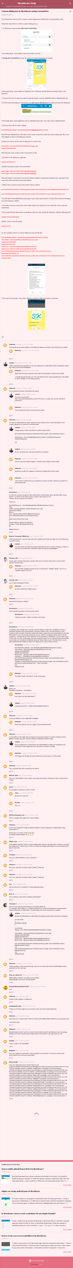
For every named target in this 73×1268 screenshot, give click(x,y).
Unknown (12, 344)
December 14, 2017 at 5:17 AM (30, 370)
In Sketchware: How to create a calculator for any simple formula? (29, 1213)
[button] (70, 11)
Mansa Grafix (13, 1062)
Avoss (11, 787)
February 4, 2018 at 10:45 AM (23, 420)
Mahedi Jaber (13, 775)
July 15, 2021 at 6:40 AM (22, 1016)
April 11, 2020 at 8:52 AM (19, 884)
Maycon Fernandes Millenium (19, 536)
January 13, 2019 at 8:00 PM (23, 734)
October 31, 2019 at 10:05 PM (25, 841)
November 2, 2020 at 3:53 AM (24, 963)
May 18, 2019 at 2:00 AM (31, 815)
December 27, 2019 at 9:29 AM (24, 864)
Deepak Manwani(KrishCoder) (19, 986)
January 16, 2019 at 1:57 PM (29, 458)
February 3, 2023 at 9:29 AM (26, 1062)
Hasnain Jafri (13, 558)
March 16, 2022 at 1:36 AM (22, 1040)
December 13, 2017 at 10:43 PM (30, 350)
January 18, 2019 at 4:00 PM (29, 721)
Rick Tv (11, 894)
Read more (67, 1185)
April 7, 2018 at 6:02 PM (27, 544)
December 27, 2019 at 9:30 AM (24, 874)
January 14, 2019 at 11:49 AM (29, 753)
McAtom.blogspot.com (16, 815)
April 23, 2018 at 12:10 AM (26, 580)
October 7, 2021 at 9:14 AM (23, 1029)
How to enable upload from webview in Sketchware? (23, 1169)
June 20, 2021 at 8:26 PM (26, 793)
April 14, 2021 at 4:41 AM (28, 1006)
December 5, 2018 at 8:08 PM (31, 645)
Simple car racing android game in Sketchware (21, 1191)
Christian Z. (13, 904)
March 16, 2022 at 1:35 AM (28, 802)
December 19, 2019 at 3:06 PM (24, 855)
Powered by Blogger (36, 1261)
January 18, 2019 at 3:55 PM (23, 765)
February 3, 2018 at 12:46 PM (23, 388)
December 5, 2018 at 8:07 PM (25, 627)
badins (40, 1264)
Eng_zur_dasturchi (15, 975)
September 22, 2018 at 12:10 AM (24, 598)
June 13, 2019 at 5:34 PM (22, 825)
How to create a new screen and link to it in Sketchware (24, 1236)
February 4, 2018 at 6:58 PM (28, 427)
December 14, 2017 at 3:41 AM (23, 363)
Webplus (12, 1050)
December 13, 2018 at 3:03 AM (24, 715)
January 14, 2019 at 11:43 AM (29, 673)
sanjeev (11, 363)
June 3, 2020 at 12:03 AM (21, 894)
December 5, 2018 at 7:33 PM (31, 614)
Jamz (17, 793)
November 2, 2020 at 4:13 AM (29, 478)
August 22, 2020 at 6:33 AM (29, 693)
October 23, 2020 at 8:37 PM (28, 913)
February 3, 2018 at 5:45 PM (28, 394)
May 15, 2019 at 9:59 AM (25, 775)
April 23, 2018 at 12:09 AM (26, 558)
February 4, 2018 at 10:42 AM (29, 407)
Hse (10, 884)
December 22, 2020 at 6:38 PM (31, 975)
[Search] (70, 4)
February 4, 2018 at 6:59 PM (28, 449)
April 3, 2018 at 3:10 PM (24, 492)
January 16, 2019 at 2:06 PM (29, 468)
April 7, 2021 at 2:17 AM (22, 996)
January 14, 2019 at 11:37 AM (29, 566)
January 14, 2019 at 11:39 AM (29, 586)
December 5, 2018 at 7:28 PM (25, 608)
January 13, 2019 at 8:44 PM (28, 742)
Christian (12, 855)
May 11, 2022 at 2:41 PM (22, 1050)
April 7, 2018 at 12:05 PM (36, 536)
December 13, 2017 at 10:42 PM (24, 344)
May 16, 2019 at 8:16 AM (20, 787)
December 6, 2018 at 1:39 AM (23, 686)
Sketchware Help (27, 3)
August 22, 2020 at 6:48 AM (28, 703)
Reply (11, 359)
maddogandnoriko (15, 1006)
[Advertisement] (36, 1143)
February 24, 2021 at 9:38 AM (37, 986)
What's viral (13, 841)
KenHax (17, 802)
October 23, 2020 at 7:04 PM (25, 904)
